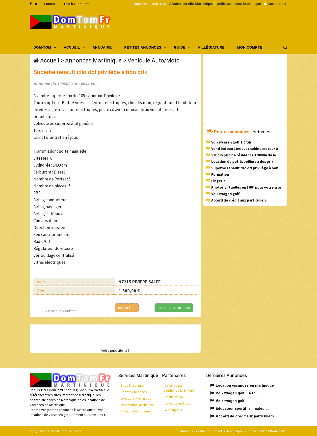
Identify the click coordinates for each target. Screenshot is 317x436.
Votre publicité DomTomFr (267, 431)
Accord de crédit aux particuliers (239, 200)
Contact (49, 4)
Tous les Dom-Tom (76, 4)
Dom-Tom (42, 47)
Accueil (72, 47)
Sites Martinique (133, 385)
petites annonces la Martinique (70, 409)
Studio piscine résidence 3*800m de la (243, 155)
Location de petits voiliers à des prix (242, 161)
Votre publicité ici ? (115, 350)
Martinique (235, 431)
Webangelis (173, 409)
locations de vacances (46, 414)
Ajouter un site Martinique (191, 4)
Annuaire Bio (174, 397)
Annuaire (102, 47)
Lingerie (218, 180)
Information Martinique (137, 405)
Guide (179, 47)
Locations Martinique (136, 398)
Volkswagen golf (225, 193)
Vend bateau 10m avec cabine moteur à (244, 148)
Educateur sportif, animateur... (242, 408)
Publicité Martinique (135, 411)
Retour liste (126, 307)
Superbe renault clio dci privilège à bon (244, 168)
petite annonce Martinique (239, 4)
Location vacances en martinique (245, 385)
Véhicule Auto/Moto (154, 60)
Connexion (276, 4)
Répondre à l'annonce (174, 307)
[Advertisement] (208, 24)
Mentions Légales (193, 431)
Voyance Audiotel (177, 403)
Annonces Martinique (93, 60)
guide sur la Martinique (92, 390)
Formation (220, 174)
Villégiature (211, 47)
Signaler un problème (61, 311)
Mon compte (249, 47)
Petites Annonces (142, 47)
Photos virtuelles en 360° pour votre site (246, 187)
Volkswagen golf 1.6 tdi (231, 142)
